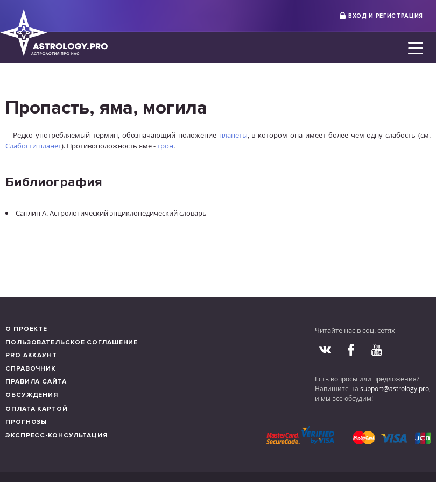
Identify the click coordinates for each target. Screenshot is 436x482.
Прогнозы (26, 422)
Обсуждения (31, 395)
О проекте (26, 329)
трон (165, 146)
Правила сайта (36, 382)
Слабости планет (33, 146)
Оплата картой (36, 409)
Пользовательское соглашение (71, 342)
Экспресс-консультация (56, 435)
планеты (233, 135)
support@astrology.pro (394, 388)
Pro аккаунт (31, 355)
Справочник (30, 369)
